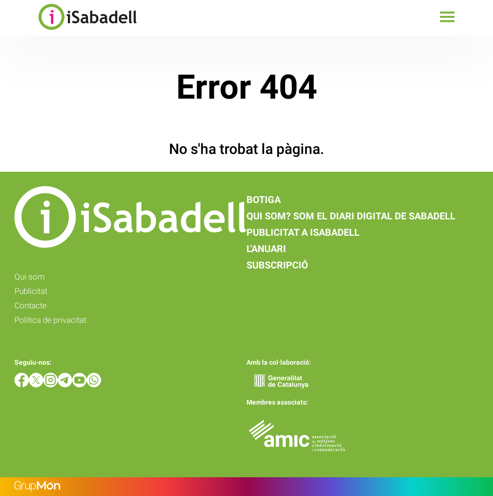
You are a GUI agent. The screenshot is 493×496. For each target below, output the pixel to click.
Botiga (263, 199)
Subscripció (277, 265)
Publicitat (30, 291)
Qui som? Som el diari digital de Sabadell (350, 216)
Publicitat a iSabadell (303, 232)
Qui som (29, 276)
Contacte (30, 305)
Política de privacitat (50, 320)
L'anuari (266, 248)
